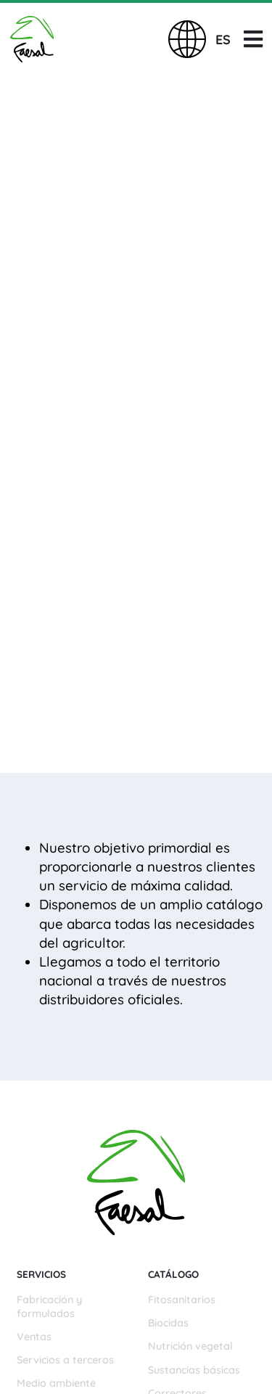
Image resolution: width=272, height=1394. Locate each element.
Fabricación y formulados (49, 1306)
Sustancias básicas (194, 1370)
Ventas (34, 1336)
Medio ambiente (56, 1383)
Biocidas (168, 1322)
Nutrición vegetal (190, 1346)
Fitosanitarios (181, 1299)
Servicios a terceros (65, 1359)
